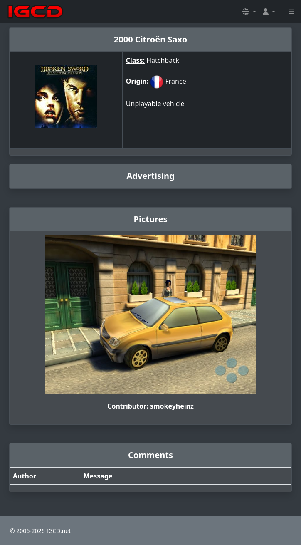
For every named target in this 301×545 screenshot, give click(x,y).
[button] (249, 11)
